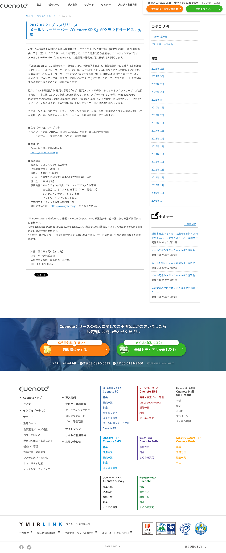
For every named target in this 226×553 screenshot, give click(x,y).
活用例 (179, 411)
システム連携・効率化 (35, 457)
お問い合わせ (73, 441)
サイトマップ (73, 429)
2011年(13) (157, 177)
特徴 (178, 400)
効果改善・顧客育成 (34, 452)
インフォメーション (35, 410)
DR (151, 402)
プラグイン (182, 416)
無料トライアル (204, 8)
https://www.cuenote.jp (44, 152)
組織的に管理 (30, 446)
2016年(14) (157, 138)
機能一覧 (108, 402)
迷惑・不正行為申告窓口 (115, 532)
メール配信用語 (74, 421)
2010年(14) (157, 185)
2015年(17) (157, 146)
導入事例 (72, 4)
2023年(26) (157, 84)
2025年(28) (157, 68)
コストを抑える (31, 435)
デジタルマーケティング (36, 469)
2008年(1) (157, 200)
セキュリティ (110, 412)
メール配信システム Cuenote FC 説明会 (173, 250)
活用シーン (29, 423)
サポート (89, 4)
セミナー (106, 4)
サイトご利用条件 (75, 435)
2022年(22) (157, 91)
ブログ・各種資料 (75, 404)
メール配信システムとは (116, 423)
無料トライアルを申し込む (149, 348)
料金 (105, 407)
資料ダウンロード (75, 416)
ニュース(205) (159, 36)
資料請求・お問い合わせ (164, 8)
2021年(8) (157, 99)
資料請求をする (72, 348)
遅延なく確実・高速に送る (38, 440)
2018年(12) (157, 123)
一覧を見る (190, 224)
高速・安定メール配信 (151, 397)
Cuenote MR (110, 428)
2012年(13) (157, 169)
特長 (105, 397)
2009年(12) (157, 192)
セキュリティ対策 (33, 463)
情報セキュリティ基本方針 (79, 532)
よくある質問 (110, 418)
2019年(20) (157, 115)
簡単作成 (108, 486)
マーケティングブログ (78, 410)
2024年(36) (157, 76)
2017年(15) (157, 130)
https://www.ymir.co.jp (63, 206)
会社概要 (24, 532)
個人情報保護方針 (47, 532)
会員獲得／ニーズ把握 (35, 429)
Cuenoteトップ (32, 397)
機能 (178, 405)
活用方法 (108, 452)
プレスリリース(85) (162, 44)
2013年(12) (157, 161)
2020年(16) (157, 107)
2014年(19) (157, 154)
